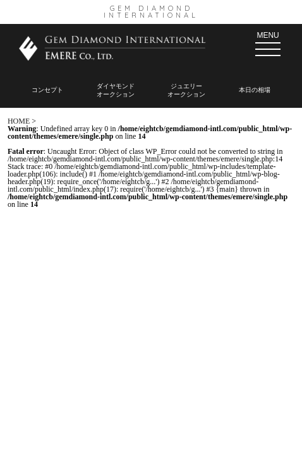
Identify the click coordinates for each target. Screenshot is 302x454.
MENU (268, 43)
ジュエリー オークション (186, 90)
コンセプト (47, 89)
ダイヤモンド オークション (116, 90)
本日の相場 (254, 89)
